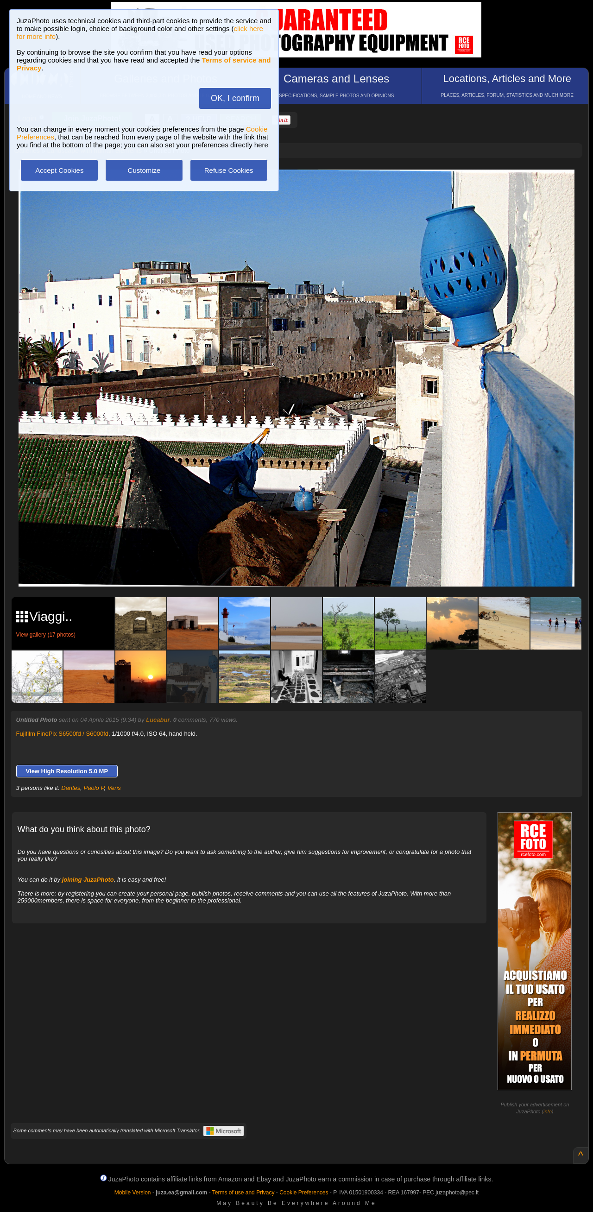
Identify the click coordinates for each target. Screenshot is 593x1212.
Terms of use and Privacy (243, 1192)
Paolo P (94, 787)
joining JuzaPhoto (88, 879)
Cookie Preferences (303, 1192)
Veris (114, 787)
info (547, 1111)
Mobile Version (132, 1192)
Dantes (70, 787)
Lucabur (158, 719)
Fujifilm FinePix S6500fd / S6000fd (62, 733)
